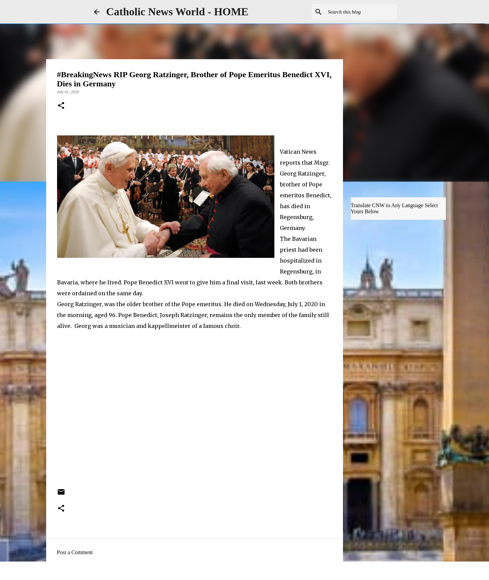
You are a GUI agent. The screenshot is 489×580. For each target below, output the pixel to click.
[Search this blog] (361, 12)
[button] (61, 106)
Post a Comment (75, 552)
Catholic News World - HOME (177, 11)
